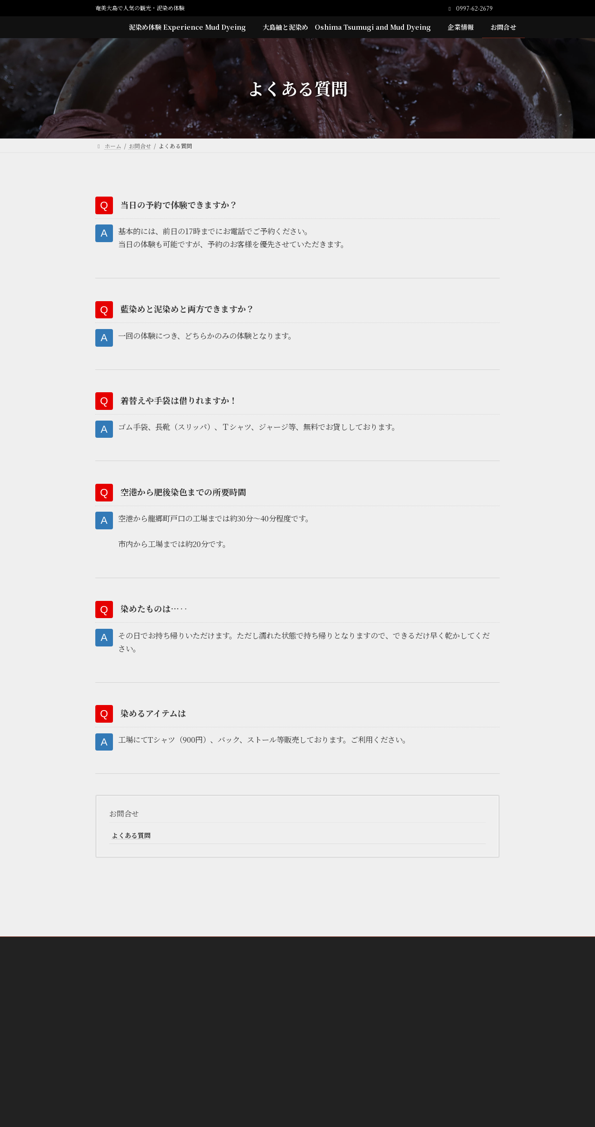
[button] (297, 1020)
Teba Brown (296, 969)
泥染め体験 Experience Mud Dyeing (197, 963)
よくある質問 (131, 852)
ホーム (122, 963)
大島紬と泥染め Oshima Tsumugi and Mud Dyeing (330, 963)
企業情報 (428, 963)
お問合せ (124, 831)
